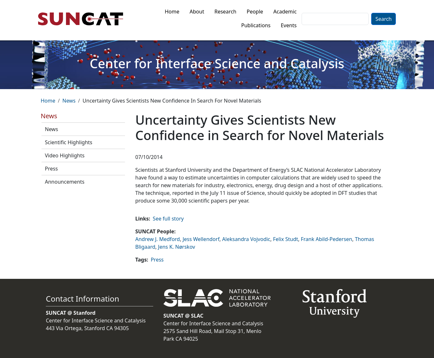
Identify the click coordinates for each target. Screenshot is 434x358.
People (254, 11)
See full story (168, 218)
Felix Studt (285, 239)
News (68, 100)
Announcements (64, 181)
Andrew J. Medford (157, 239)
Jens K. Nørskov (176, 246)
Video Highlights (65, 155)
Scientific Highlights (68, 142)
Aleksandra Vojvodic (246, 239)
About (197, 11)
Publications (256, 25)
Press (51, 168)
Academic (285, 11)
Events (288, 25)
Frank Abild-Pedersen (326, 239)
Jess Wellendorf (201, 239)
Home (172, 11)
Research (225, 11)
